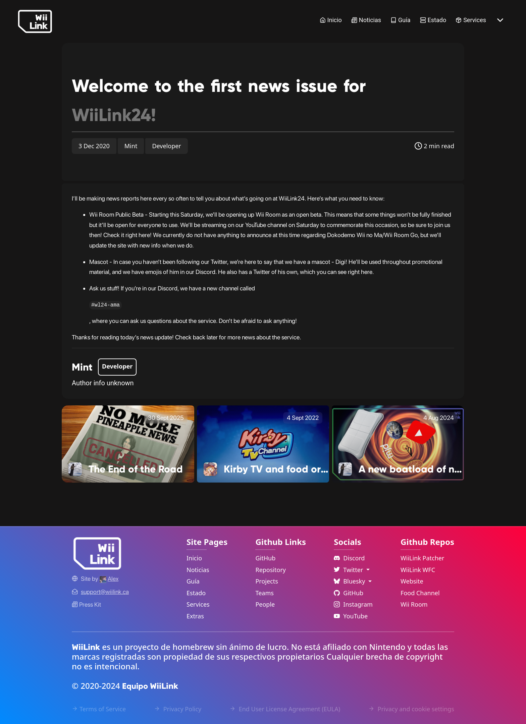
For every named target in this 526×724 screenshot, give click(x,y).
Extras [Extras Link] (195, 616)
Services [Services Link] (471, 19)
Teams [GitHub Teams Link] (264, 593)
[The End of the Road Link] (128, 443)
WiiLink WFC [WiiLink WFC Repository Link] (418, 570)
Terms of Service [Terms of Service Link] (99, 709)
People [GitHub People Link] (265, 604)
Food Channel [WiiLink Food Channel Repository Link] (420, 593)
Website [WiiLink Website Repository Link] (412, 581)
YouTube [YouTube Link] (351, 616)
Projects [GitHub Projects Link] (266, 581)
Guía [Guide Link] (400, 19)
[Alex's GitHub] (109, 578)
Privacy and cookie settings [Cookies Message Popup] (411, 709)
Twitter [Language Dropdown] (349, 570)
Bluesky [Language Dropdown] (350, 581)
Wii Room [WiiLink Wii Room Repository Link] (414, 604)
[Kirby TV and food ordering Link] (263, 443)
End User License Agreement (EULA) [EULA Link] (284, 709)
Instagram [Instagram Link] (353, 604)
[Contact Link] (105, 591)
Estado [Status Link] (433, 19)
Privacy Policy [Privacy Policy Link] (177, 709)
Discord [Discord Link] (349, 558)
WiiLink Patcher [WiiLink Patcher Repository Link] (422, 558)
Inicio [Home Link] (331, 19)
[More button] (500, 20)
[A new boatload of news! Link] (398, 443)
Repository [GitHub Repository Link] (270, 570)
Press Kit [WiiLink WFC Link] (86, 604)
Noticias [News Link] (366, 19)
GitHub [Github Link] (348, 593)
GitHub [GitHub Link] (265, 558)
